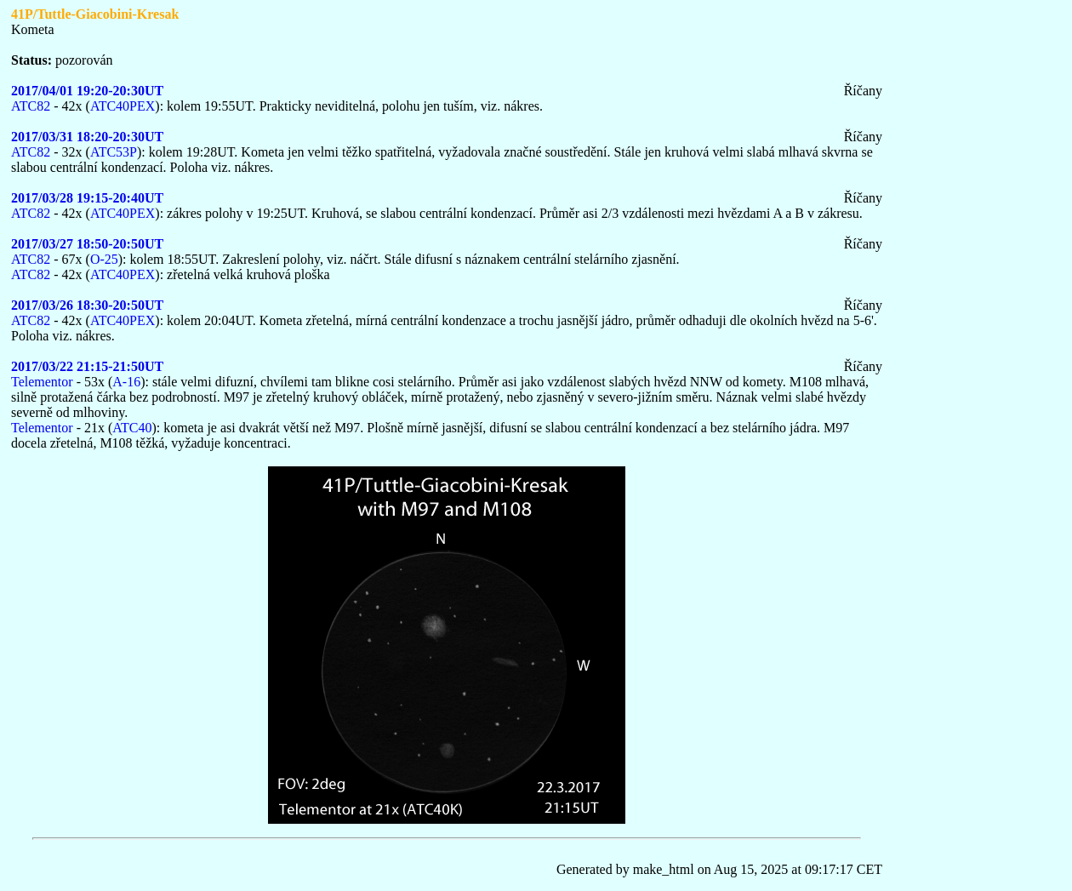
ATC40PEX (122, 106)
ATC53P (113, 152)
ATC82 (30, 106)
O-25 (104, 259)
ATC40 (131, 427)
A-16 (126, 381)
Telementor (42, 381)
